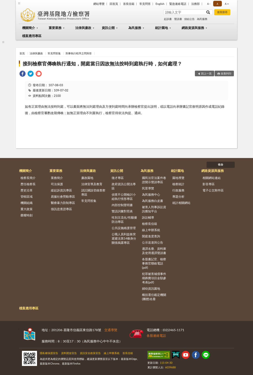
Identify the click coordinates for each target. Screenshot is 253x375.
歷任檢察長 (28, 184)
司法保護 (57, 184)
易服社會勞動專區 (63, 196)
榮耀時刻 (27, 215)
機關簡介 (28, 28)
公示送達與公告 (152, 242)
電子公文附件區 (213, 190)
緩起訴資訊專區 (61, 190)
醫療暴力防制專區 (63, 203)
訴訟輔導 (148, 217)
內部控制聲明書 (122, 205)
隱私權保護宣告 (49, 353)
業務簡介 (57, 178)
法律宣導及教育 (91, 184)
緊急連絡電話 (177, 3)
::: (19, 3)
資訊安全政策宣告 (90, 353)
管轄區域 (27, 196)
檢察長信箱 (149, 223)
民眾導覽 (148, 188)
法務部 (195, 3)
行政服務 (178, 190)
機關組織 (27, 203)
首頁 (22, 53)
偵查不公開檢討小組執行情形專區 (124, 196)
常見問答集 (54, 53)
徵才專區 (118, 178)
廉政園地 (87, 178)
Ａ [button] (217, 3)
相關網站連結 (212, 178)
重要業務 (55, 28)
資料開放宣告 (69, 353)
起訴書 (168, 19)
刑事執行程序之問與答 (79, 53)
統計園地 (161, 28)
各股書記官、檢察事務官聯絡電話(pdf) (154, 263)
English (160, 3)
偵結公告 (189, 19)
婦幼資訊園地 (151, 288)
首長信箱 (128, 3)
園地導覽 (178, 178)
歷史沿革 (27, 190)
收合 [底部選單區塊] (220, 164)
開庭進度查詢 (151, 236)
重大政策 (27, 209)
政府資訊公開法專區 (124, 186)
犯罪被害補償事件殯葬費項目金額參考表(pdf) (154, 278)
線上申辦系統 (151, 230)
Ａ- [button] (208, 3)
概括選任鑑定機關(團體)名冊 (154, 297)
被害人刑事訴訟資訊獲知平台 (154, 209)
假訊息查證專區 (61, 209)
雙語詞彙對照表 (122, 211)
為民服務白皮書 (152, 200)
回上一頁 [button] (206, 73)
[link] (23, 74)
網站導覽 (99, 3)
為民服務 (202, 19)
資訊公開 (108, 28)
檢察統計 (178, 184)
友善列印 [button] (226, 73)
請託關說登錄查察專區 (93, 192)
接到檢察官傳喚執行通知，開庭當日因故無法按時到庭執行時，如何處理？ (102, 63)
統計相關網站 (181, 203)
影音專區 (209, 184)
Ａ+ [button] (226, 3)
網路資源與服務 (193, 28)
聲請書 (178, 19)
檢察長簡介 (28, 178)
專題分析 (178, 196)
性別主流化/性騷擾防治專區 (124, 219)
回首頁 (114, 3)
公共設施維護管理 (124, 228)
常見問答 (145, 3)
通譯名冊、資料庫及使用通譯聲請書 (154, 251)
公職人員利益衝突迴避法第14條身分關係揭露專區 (124, 238)
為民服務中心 (151, 194)
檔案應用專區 (31, 36)
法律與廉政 (83, 28)
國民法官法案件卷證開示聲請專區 (154, 180)
